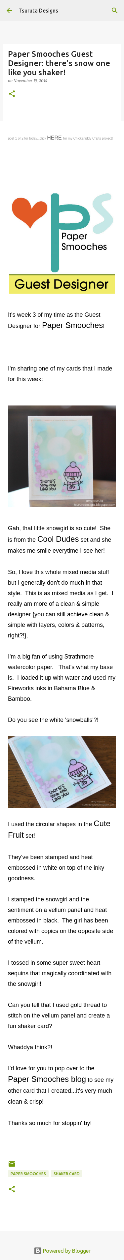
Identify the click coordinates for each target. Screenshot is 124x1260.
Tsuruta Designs (38, 11)
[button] (12, 94)
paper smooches (28, 1174)
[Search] (115, 10)
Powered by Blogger (62, 1251)
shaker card (67, 1174)
